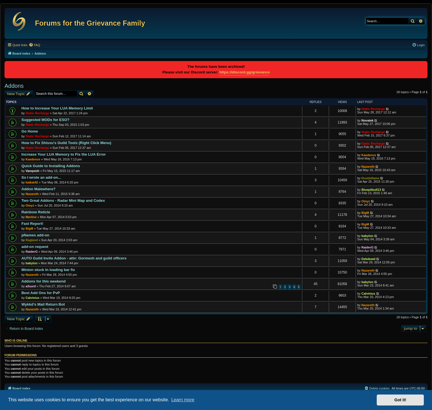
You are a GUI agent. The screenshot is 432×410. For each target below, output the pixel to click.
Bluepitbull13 (371, 189)
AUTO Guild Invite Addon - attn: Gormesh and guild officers (74, 258)
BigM (365, 212)
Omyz (30, 205)
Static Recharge (37, 113)
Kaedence (33, 159)
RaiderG (32, 251)
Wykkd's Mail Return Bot (43, 304)
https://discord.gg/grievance (244, 72)
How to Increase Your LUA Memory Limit (57, 108)
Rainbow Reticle (35, 212)
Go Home (29, 131)
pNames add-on (35, 235)
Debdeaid (369, 259)
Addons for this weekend (43, 281)
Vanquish (32, 170)
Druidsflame (371, 178)
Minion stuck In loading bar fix (48, 270)
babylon (367, 236)
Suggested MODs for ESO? (45, 120)
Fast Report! (32, 223)
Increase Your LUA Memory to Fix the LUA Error (63, 154)
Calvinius (32, 297)
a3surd (31, 286)
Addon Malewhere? (38, 189)
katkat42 (32, 182)
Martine (31, 217)
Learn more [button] (182, 399)
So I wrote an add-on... (41, 177)
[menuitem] (34, 45)
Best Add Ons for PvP (40, 293)
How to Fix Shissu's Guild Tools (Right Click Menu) (66, 143)
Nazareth (368, 166)
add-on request (34, 247)
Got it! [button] (400, 400)
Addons (14, 86)
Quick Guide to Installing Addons (50, 166)
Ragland (32, 240)
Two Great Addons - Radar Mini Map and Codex (63, 200)
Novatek (368, 120)
